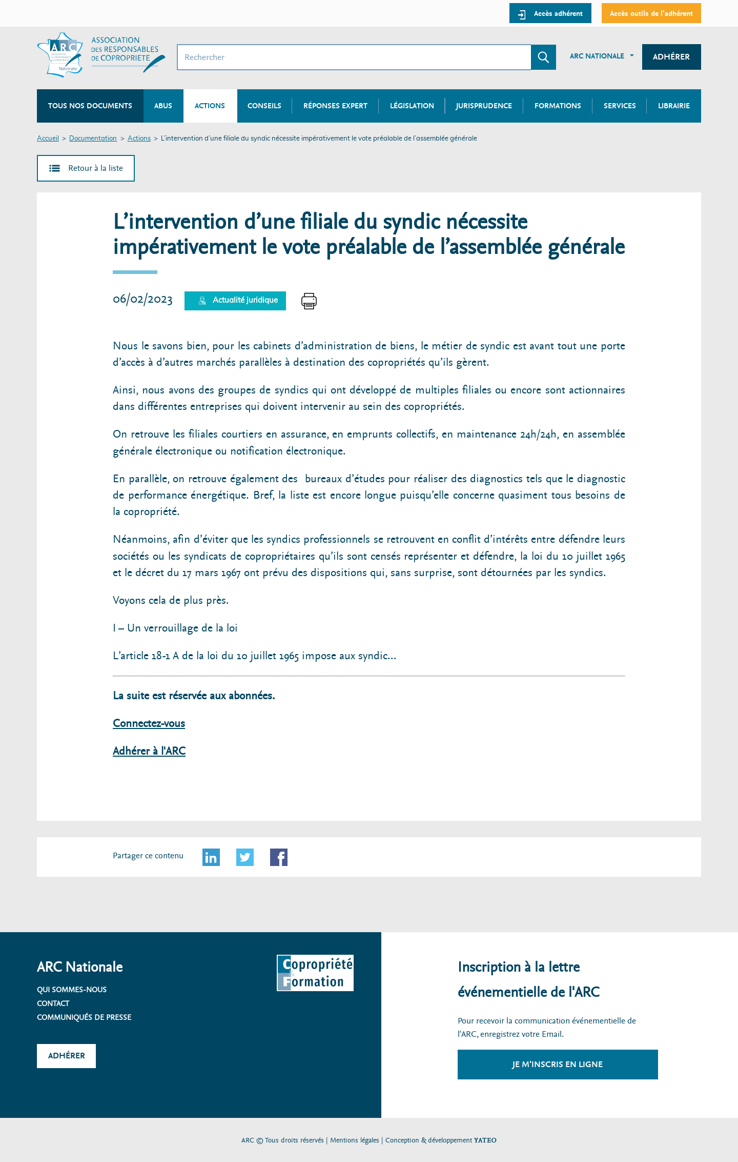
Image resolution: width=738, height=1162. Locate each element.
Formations (558, 105)
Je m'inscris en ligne (557, 1064)
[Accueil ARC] (101, 55)
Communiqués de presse (84, 1017)
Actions (139, 138)
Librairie (674, 105)
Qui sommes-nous (72, 989)
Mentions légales (354, 1140)
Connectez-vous (149, 723)
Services (620, 105)
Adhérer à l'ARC (149, 751)
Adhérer (671, 56)
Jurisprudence (484, 105)
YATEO (485, 1140)
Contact (53, 1003)
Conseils (264, 105)
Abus (163, 105)
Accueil (48, 138)
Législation (412, 105)
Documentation (93, 138)
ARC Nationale (597, 56)
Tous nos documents (90, 105)
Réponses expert (335, 105)
